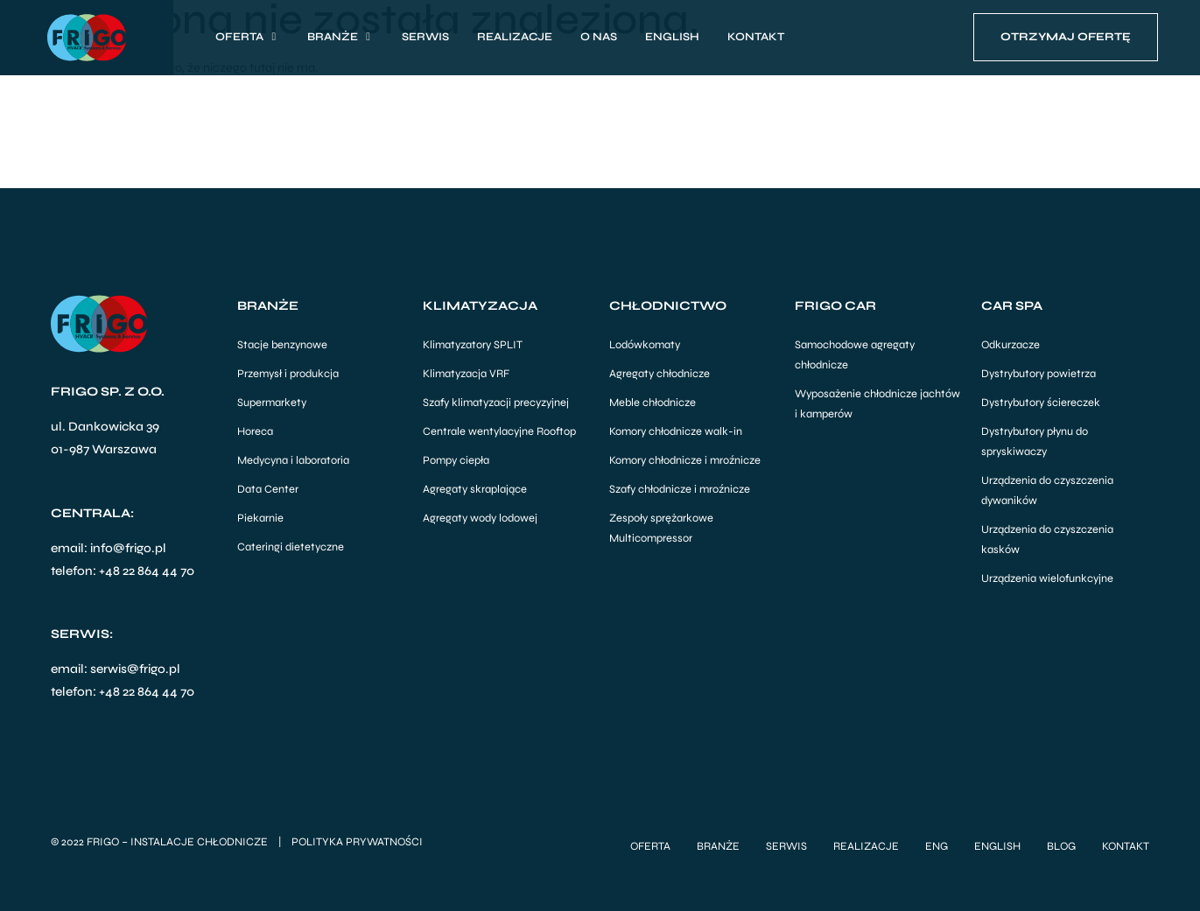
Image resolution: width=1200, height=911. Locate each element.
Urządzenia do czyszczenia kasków (1047, 539)
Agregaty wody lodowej (480, 518)
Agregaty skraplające (475, 489)
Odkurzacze (1010, 345)
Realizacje (866, 845)
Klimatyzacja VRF (466, 374)
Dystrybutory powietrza (1038, 374)
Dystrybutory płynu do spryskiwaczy (1034, 441)
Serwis (786, 845)
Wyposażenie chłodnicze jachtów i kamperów (877, 404)
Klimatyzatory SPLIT (473, 345)
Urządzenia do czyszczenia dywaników (1047, 490)
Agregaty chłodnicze (659, 374)
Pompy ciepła (456, 460)
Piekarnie (260, 518)
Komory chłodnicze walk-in (675, 431)
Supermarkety (271, 403)
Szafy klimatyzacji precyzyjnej (496, 403)
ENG (936, 845)
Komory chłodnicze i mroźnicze (685, 460)
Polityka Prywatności (357, 841)
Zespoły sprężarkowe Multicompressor (661, 528)
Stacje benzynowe (282, 345)
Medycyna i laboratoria (293, 460)
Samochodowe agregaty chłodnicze (855, 355)
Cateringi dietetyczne (290, 547)
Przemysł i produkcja (288, 374)
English (997, 845)
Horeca (255, 431)
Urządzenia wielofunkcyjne (1047, 578)
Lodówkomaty (644, 345)
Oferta (650, 845)
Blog (1061, 845)
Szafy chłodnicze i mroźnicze (679, 489)
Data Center (267, 489)
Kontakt (1125, 845)
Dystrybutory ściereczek (1040, 403)
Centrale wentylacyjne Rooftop (499, 431)
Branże (718, 845)
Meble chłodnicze (652, 403)
